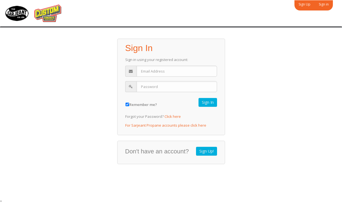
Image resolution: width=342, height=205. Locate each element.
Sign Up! (206, 151)
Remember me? (143, 104)
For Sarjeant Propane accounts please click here (165, 125)
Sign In (208, 102)
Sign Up (304, 4)
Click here (173, 116)
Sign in (324, 4)
